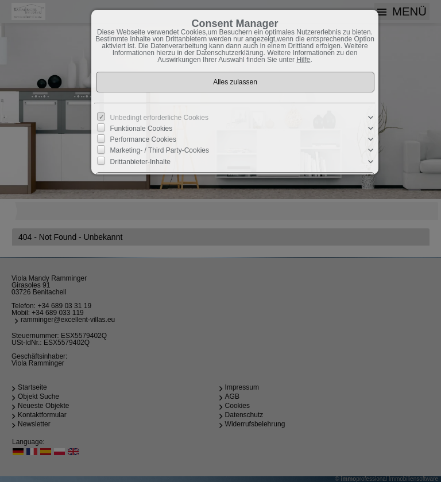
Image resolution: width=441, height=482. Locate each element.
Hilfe (303, 60)
